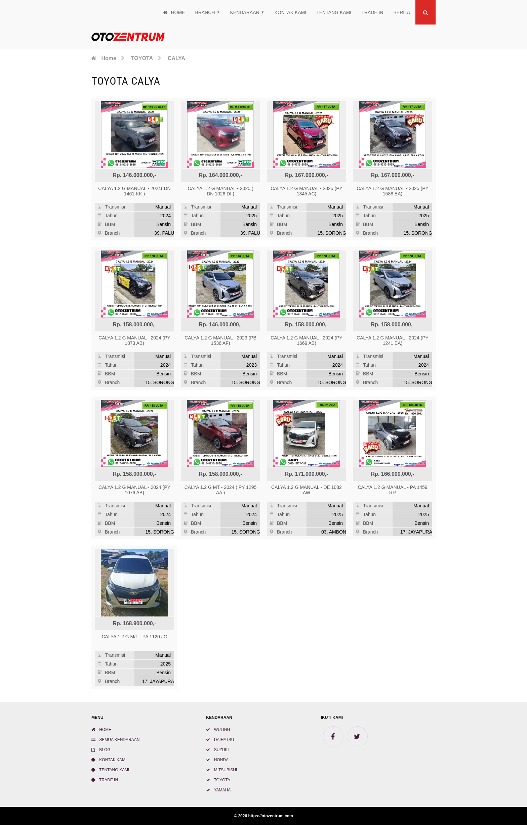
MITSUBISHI (221, 770)
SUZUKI (217, 749)
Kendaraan (244, 12)
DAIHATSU (220, 739)
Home (174, 12)
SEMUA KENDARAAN (115, 739)
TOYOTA (218, 780)
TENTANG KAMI (333, 12)
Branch (205, 12)
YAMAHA (218, 790)
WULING (218, 729)
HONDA (217, 760)
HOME (101, 729)
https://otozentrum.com (270, 816)
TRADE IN (372, 12)
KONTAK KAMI (291, 12)
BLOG (101, 749)
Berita (401, 12)
